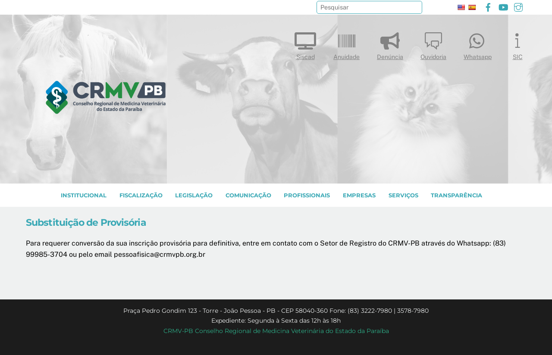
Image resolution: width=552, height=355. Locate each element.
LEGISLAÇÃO (194, 195)
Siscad (305, 44)
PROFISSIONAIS (307, 195)
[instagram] (518, 6)
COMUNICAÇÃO (248, 195)
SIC (517, 44)
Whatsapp (478, 44)
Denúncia (390, 44)
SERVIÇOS (403, 195)
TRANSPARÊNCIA (456, 195)
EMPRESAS (359, 195)
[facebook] (488, 6)
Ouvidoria (433, 44)
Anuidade (346, 44)
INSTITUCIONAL (84, 195)
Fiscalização (141, 195)
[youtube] (503, 6)
